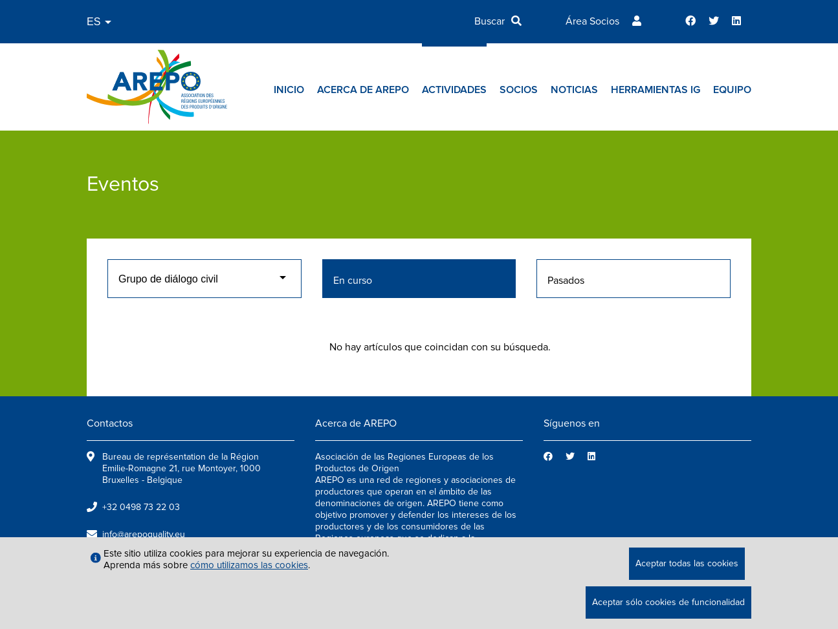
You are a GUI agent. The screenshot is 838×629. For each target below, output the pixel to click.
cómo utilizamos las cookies (249, 565)
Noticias (574, 89)
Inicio (289, 89)
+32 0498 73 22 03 (141, 507)
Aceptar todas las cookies (686, 563)
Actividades (454, 89)
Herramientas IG (655, 89)
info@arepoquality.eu (143, 534)
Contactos (110, 423)
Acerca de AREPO (363, 89)
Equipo (732, 89)
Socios (519, 89)
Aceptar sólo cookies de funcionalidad (668, 602)
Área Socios (592, 21)
